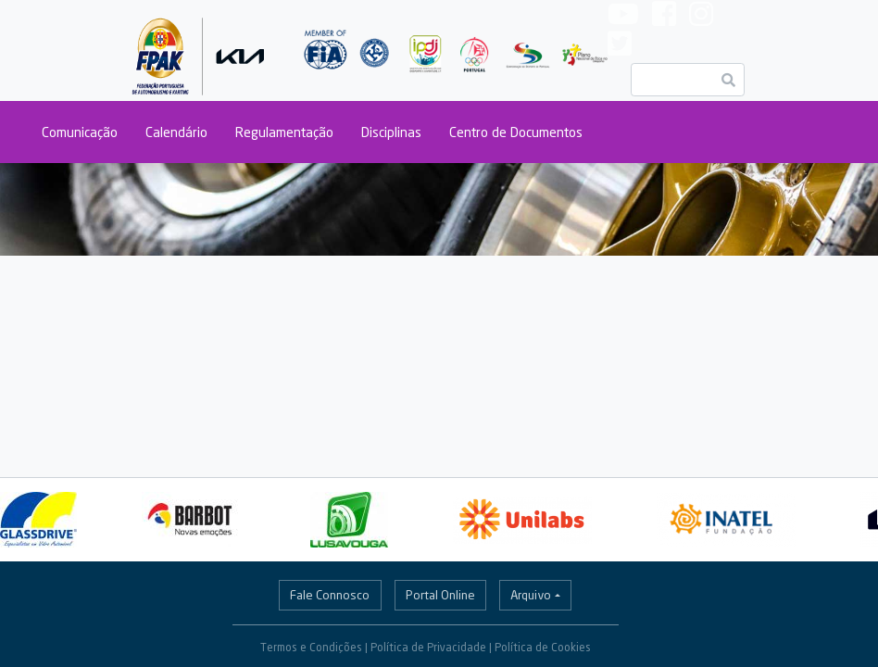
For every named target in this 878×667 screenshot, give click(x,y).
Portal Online (440, 594)
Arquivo (530, 594)
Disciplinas (391, 132)
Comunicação (80, 132)
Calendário (176, 132)
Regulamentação (284, 132)
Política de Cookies (543, 647)
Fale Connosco (330, 594)
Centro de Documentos (516, 132)
